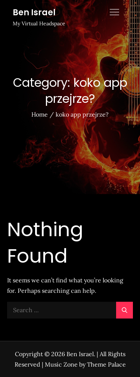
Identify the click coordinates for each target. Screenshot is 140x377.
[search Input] (70, 310)
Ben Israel (34, 12)
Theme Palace (106, 364)
